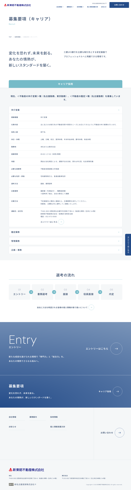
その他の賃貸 (35, 440)
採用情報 (79, 7)
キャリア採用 (105, 391)
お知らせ (103, 7)
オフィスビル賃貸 (37, 431)
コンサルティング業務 (56, 423)
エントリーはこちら (49, 222)
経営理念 (12, 423)
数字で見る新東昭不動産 (76, 428)
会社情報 (59, 7)
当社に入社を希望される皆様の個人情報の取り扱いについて (62, 307)
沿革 (10, 437)
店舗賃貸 (34, 437)
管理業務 (15, 240)
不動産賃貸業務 (34, 428)
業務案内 (69, 7)
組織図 (11, 432)
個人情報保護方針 (92, 7)
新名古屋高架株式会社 (98, 3)
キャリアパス (72, 423)
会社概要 (12, 428)
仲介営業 (15, 109)
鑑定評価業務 (53, 428)
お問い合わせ (119, 5)
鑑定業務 (15, 232)
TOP (10, 37)
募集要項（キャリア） (75, 437)
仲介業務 (32, 423)
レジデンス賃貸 (36, 434)
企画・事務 (16, 249)
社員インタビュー (74, 432)
